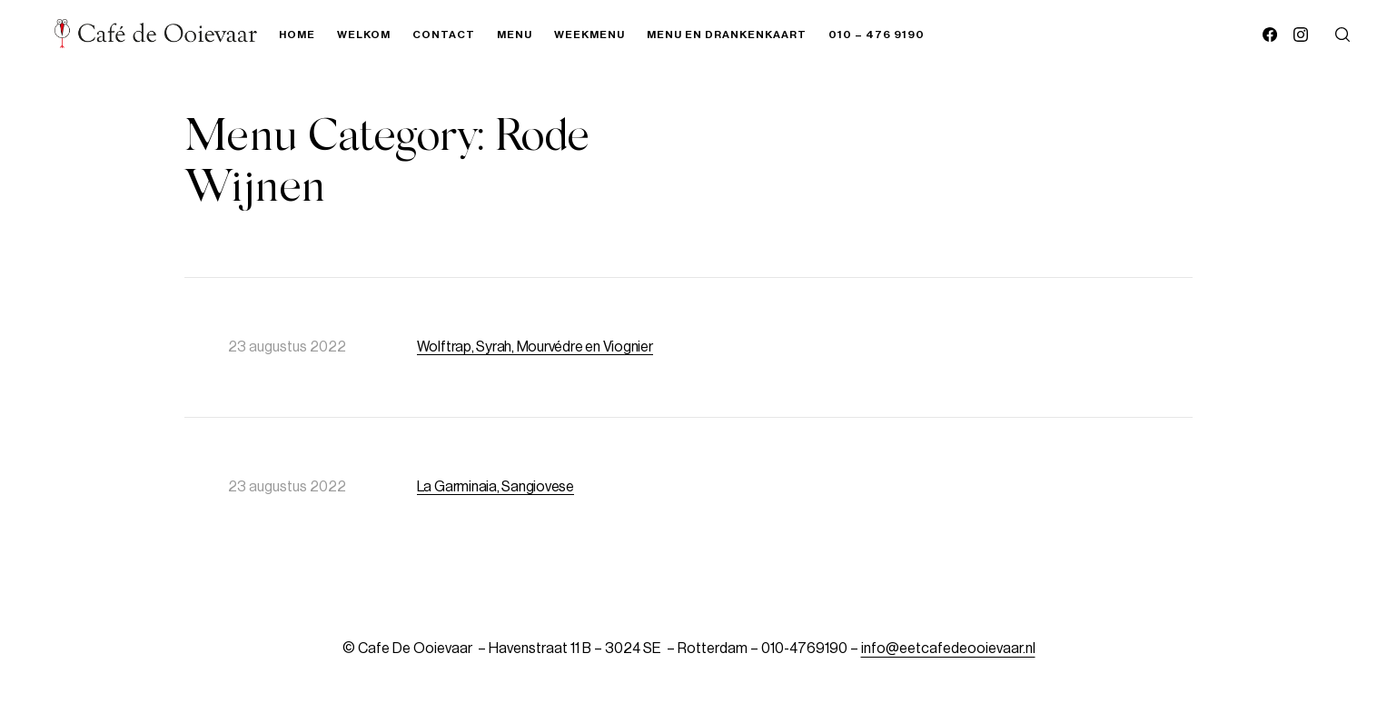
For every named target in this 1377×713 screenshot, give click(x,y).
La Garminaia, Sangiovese (495, 487)
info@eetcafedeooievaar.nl (948, 648)
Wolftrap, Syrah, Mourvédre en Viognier (535, 347)
